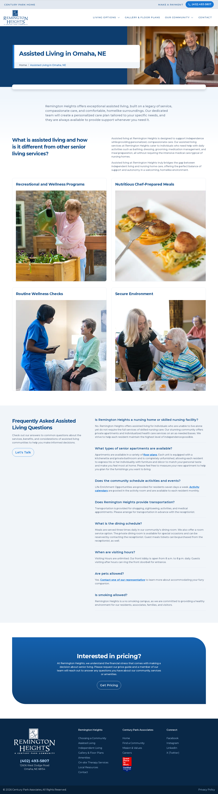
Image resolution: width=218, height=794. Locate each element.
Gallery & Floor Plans (142, 17)
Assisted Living (86, 743)
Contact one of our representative (122, 579)
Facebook (172, 738)
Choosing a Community (92, 738)
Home (23, 65)
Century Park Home (19, 4)
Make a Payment (170, 4)
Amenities (84, 757)
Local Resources (88, 767)
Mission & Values (132, 748)
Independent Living (90, 748)
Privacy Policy (206, 789)
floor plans (150, 454)
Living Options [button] (104, 17)
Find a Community (133, 743)
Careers (127, 752)
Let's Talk (23, 452)
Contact (205, 17)
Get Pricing (109, 685)
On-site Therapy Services (93, 762)
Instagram (173, 743)
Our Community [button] (177, 17)
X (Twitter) (173, 752)
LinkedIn (172, 748)
